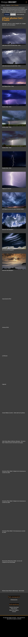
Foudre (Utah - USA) (6, 106)
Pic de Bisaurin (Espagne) (8, 250)
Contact (14, 611)
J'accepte (6, 14)
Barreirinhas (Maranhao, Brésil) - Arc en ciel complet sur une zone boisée (12, 561)
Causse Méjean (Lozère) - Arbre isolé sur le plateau (13, 412)
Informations (20, 14)
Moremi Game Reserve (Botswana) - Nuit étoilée (13, 590)
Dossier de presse (14, 607)
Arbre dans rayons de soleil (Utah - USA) (11, 45)
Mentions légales (14, 610)
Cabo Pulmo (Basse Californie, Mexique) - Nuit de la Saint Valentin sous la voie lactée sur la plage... (13, 442)
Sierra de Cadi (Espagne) (7, 229)
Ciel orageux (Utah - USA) (8, 86)
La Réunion (4, 355)
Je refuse (13, 14)
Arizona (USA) (5, 327)
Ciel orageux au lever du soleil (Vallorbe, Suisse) (13, 209)
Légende (4, 384)
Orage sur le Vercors (6, 188)
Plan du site (14, 608)
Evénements (14, 599)
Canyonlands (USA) (6, 298)
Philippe (8, 2)
